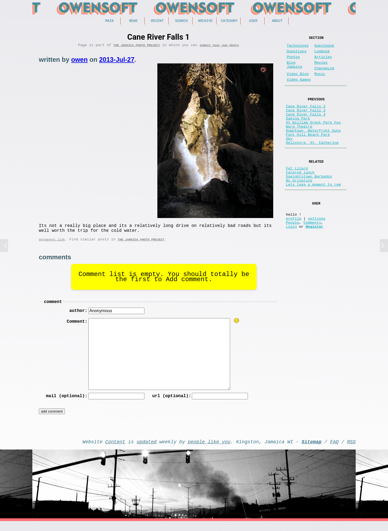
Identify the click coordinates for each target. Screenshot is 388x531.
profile (293, 249)
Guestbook (324, 47)
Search (181, 21)
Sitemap (311, 450)
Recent (157, 21)
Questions (296, 54)
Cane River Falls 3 (305, 122)
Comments (312, 254)
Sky (289, 158)
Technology (298, 47)
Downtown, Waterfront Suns (313, 147)
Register (314, 259)
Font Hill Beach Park (308, 152)
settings (316, 249)
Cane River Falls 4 (305, 127)
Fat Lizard (297, 190)
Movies (321, 68)
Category (229, 21)
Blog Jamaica (294, 71)
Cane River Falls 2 (305, 117)
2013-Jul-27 (116, 61)
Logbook (322, 54)
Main (109, 21)
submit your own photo (219, 47)
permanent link (52, 244)
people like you (209, 450)
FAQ (334, 450)
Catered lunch (300, 195)
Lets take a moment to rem (313, 211)
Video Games (299, 88)
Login (291, 259)
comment (53, 308)
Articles (323, 61)
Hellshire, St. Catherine (312, 163)
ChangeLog (324, 74)
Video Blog (298, 81)
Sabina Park (298, 132)
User (253, 21)
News (133, 21)
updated (147, 450)
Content (115, 450)
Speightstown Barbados (309, 200)
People (292, 254)
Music (319, 81)
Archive (205, 21)
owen (79, 61)
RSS (351, 450)
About (277, 21)
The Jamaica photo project (136, 47)
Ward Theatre (299, 142)
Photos (293, 61)
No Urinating (299, 206)
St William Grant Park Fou (313, 137)
